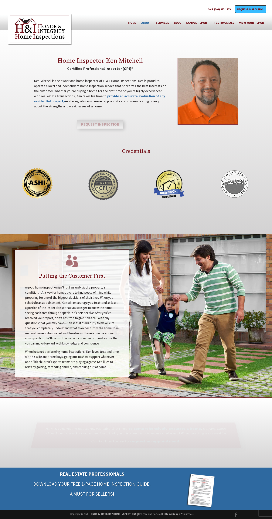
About (146, 22)
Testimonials (224, 22)
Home (132, 22)
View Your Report (252, 22)
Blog (177, 22)
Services (162, 22)
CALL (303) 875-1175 (219, 9)
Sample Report (197, 22)
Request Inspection (250, 9)
